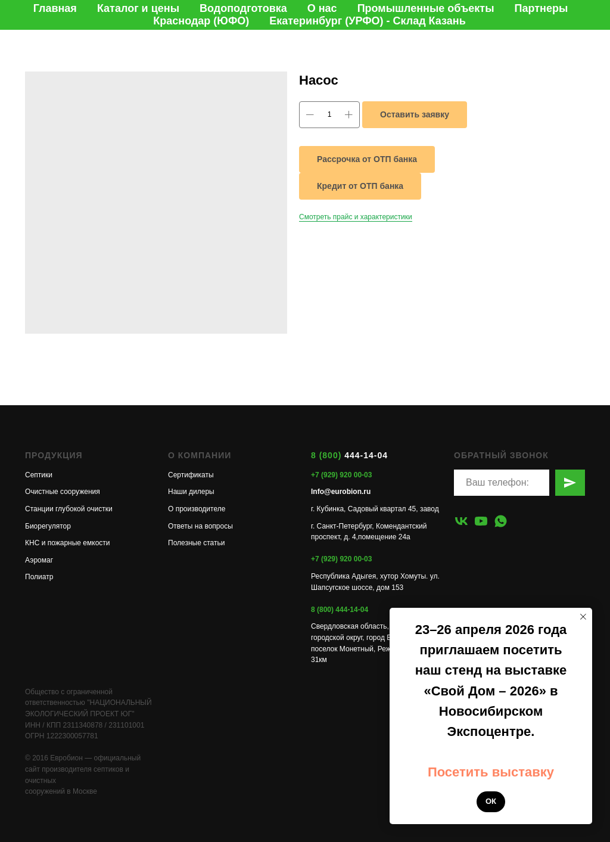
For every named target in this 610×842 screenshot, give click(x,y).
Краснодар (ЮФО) (201, 21)
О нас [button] (322, 8)
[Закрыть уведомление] (583, 617)
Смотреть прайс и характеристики (355, 217)
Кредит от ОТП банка (360, 186)
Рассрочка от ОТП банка (367, 159)
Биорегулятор (48, 526)
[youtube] (481, 521)
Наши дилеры (191, 491)
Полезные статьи (196, 543)
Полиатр (39, 577)
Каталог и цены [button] (138, 8)
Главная (55, 8)
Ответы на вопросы (200, 526)
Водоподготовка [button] (243, 8)
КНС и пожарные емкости (67, 543)
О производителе (196, 509)
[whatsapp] (500, 521)
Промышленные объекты (425, 8)
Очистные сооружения (62, 491)
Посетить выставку (491, 772)
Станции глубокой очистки (69, 509)
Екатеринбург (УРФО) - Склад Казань (367, 21)
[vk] (461, 521)
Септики (38, 475)
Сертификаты (191, 475)
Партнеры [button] (541, 8)
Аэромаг (39, 560)
